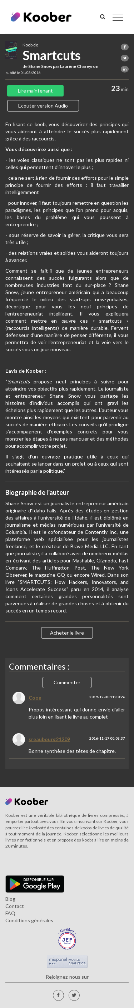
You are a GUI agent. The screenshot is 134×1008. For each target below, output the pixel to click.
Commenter (67, 682)
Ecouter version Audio (43, 106)
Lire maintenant (35, 91)
